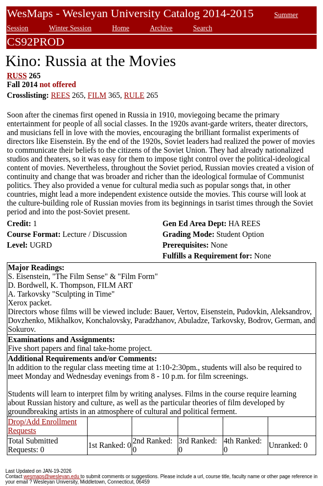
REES (60, 95)
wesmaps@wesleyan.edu (51, 476)
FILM (97, 95)
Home (120, 28)
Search (202, 28)
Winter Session (70, 28)
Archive (161, 28)
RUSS (17, 75)
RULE (134, 95)
